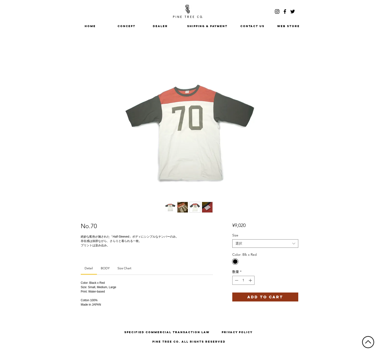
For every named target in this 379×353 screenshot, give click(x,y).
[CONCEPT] (126, 26)
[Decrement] (236, 280)
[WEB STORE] (288, 26)
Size (235, 235)
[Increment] (251, 280)
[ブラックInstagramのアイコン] (277, 11)
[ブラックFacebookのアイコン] (285, 11)
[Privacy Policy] (237, 332)
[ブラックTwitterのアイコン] (293, 11)
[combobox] (265, 243)
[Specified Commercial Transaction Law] (167, 332)
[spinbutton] (243, 280)
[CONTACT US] (252, 26)
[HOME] (90, 26)
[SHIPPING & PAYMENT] (207, 26)
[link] (89, 268)
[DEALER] (160, 26)
